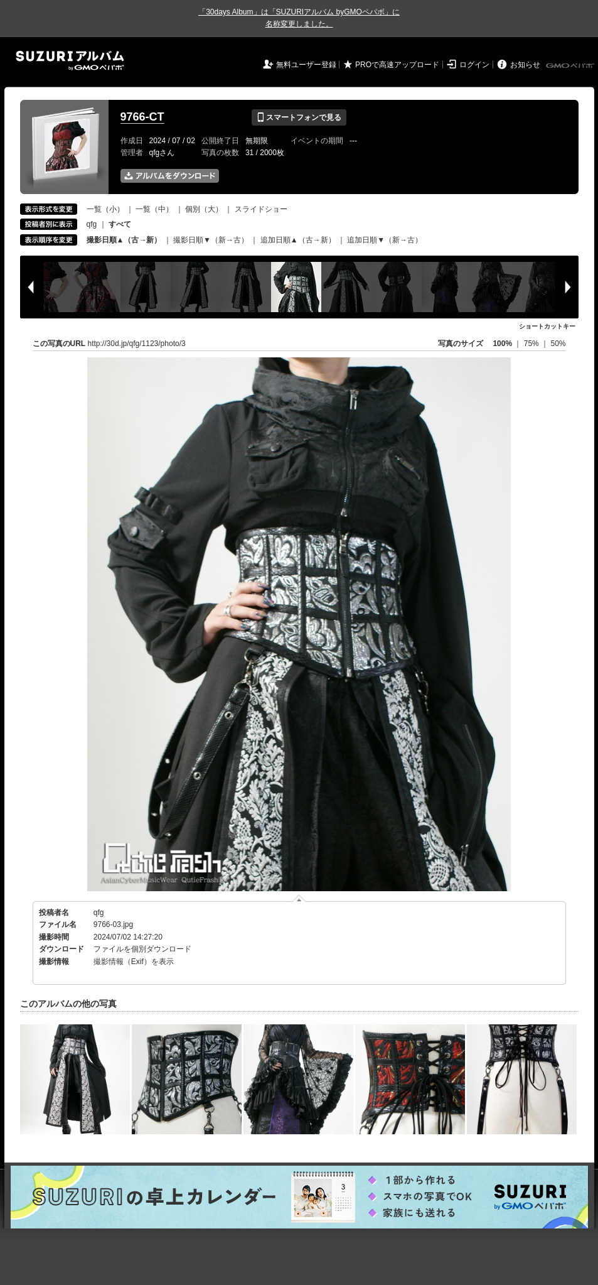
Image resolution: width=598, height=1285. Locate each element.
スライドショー (261, 209)
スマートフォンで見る (299, 117)
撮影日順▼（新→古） (210, 240)
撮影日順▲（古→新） (124, 240)
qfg (92, 224)
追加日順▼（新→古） (384, 240)
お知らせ (525, 64)
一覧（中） (154, 209)
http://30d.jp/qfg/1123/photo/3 (137, 343)
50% (557, 343)
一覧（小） (105, 209)
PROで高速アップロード (397, 64)
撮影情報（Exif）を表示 (133, 961)
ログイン (474, 64)
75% (532, 343)
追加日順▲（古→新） (298, 240)
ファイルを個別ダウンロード (142, 949)
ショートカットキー (547, 326)
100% (502, 343)
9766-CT (142, 117)
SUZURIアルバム (70, 60)
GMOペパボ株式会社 (571, 66)
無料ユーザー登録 (306, 64)
